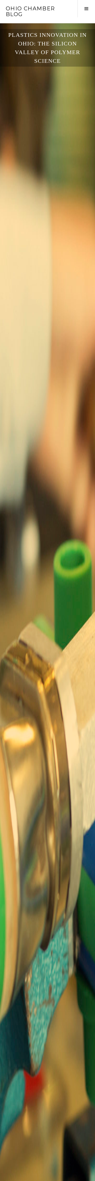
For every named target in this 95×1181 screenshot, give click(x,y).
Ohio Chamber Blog (30, 11)
